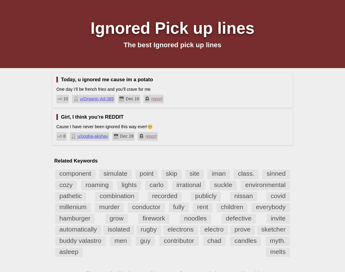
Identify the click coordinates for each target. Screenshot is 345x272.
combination (117, 195)
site (195, 173)
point (147, 173)
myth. (278, 240)
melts (278, 251)
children (232, 206)
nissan (243, 195)
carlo (157, 184)
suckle (223, 184)
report (157, 98)
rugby (149, 229)
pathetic (70, 195)
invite (278, 218)
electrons (181, 229)
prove (242, 229)
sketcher (273, 229)
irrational (188, 184)
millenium (73, 206)
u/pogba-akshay (93, 136)
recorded (164, 195)
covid (278, 195)
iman (219, 173)
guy (145, 240)
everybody (271, 206)
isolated (119, 229)
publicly (206, 195)
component (75, 173)
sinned (276, 173)
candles (245, 240)
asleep (68, 251)
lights (129, 184)
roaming (97, 184)
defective (239, 218)
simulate (115, 173)
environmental (265, 184)
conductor (146, 206)
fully (178, 206)
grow (117, 218)
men (120, 240)
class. (246, 173)
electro (214, 229)
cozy (66, 184)
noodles (195, 218)
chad (214, 240)
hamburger (75, 218)
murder (109, 206)
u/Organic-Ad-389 (97, 98)
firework (153, 218)
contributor (179, 240)
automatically (78, 229)
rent (202, 206)
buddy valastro (80, 240)
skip (171, 173)
